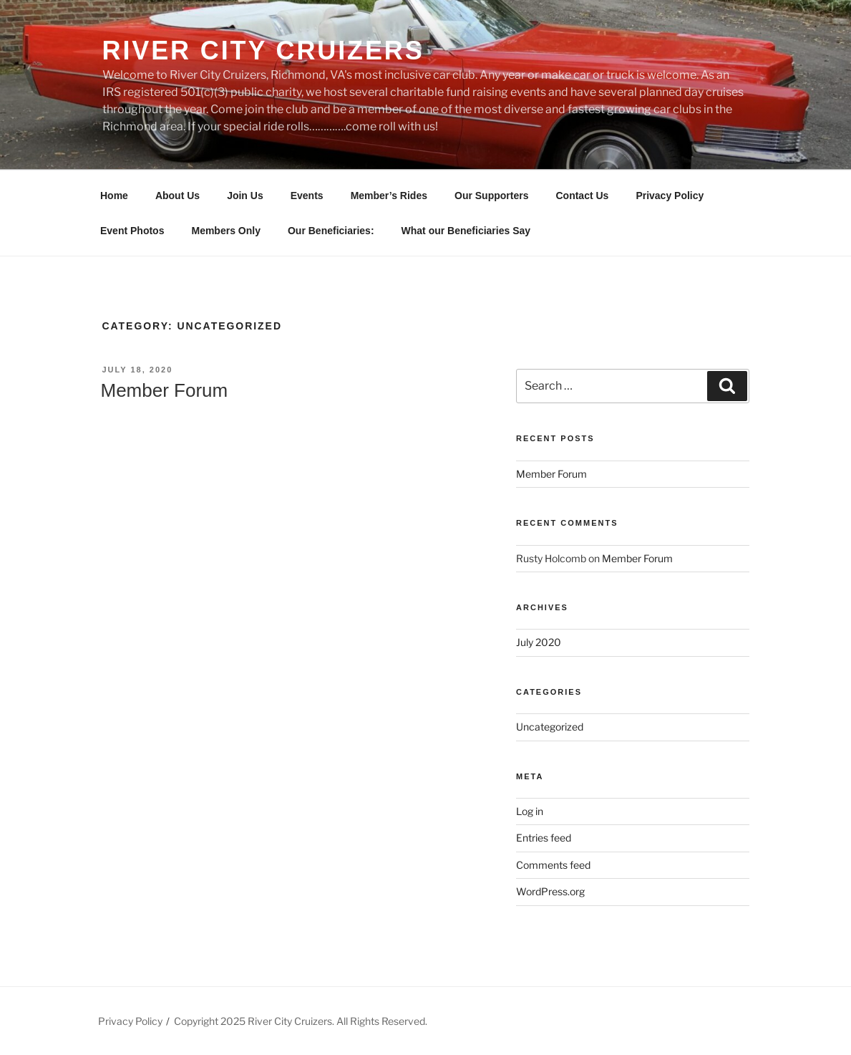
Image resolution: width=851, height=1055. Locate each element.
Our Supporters (491, 195)
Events (307, 195)
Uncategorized (549, 727)
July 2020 (538, 642)
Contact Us (581, 195)
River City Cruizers (263, 50)
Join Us (245, 195)
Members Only (225, 230)
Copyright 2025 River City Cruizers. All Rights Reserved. (300, 1021)
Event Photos (132, 230)
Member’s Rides (389, 195)
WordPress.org (550, 891)
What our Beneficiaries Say (466, 230)
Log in (529, 811)
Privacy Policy (670, 195)
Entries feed (543, 838)
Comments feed (553, 865)
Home (114, 195)
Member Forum (164, 390)
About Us (177, 195)
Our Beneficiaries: (331, 230)
